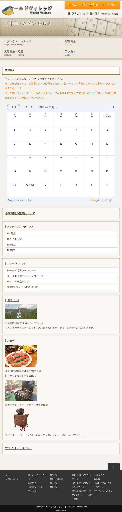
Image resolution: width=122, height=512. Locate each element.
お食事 (10, 340)
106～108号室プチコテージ (21, 270)
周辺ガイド (13, 300)
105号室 (11, 250)
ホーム (9, 475)
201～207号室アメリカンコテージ (25, 276)
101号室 (11, 233)
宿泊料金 (92, 43)
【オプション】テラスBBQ (21, 376)
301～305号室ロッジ (18, 281)
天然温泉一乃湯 (31, 53)
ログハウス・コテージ (31, 43)
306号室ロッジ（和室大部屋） (23, 287)
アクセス (92, 53)
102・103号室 (14, 239)
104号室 (11, 244)
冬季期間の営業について (20, 213)
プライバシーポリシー (18, 448)
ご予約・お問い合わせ (92, 4)
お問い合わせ (12, 479)
